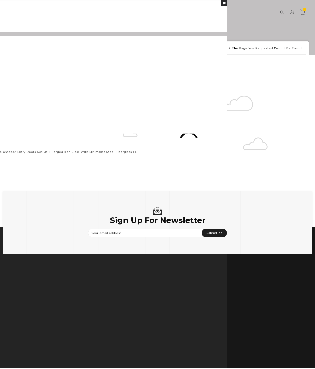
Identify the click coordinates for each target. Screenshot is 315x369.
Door (117, 12)
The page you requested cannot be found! (267, 48)
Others (167, 12)
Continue (90, 70)
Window (141, 12)
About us (195, 12)
